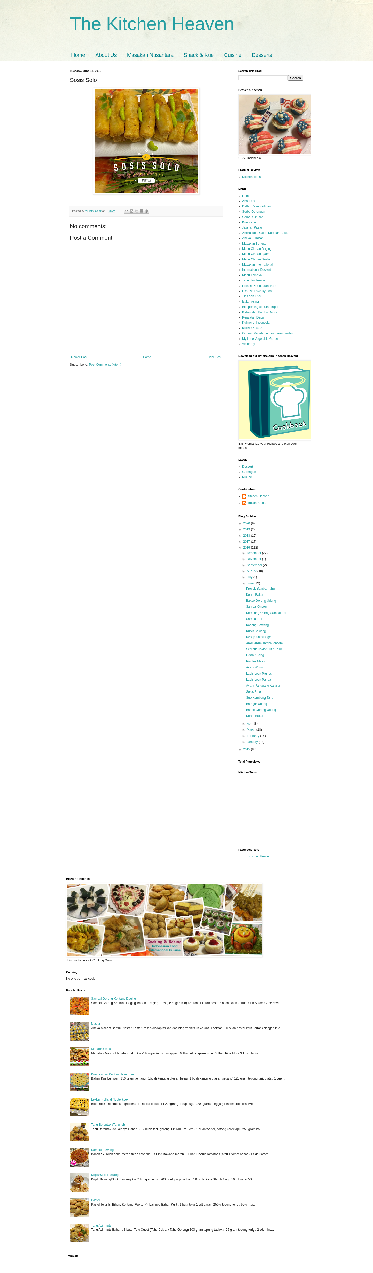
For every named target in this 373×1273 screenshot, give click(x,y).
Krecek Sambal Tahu (260, 588)
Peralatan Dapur (253, 317)
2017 (247, 541)
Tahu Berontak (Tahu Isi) (108, 1124)
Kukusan (248, 477)
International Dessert (256, 270)
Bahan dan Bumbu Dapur (259, 312)
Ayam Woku (254, 667)
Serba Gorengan (253, 211)
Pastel (95, 1200)
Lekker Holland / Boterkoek (109, 1099)
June (250, 583)
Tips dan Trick (251, 296)
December (254, 553)
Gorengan (249, 472)
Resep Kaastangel (258, 637)
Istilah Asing (250, 301)
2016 (247, 547)
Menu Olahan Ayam (255, 254)
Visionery (248, 344)
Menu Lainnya (252, 275)
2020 (247, 523)
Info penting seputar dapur (260, 307)
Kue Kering (249, 222)
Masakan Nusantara (150, 55)
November (254, 559)
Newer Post (79, 357)
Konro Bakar (254, 595)
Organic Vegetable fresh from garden (267, 333)
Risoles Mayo (255, 661)
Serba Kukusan (252, 217)
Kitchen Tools (251, 177)
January (253, 742)
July (250, 577)
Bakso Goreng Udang (261, 601)
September (255, 565)
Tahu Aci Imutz (101, 1225)
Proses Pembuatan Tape (259, 286)
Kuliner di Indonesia (255, 322)
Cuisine (232, 55)
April (250, 723)
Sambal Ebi (254, 619)
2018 (247, 535)
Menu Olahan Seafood (257, 259)
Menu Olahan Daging (256, 249)
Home (78, 55)
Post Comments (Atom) (105, 364)
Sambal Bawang (102, 1150)
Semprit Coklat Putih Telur (264, 649)
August (252, 571)
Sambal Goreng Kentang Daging (113, 998)
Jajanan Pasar (252, 227)
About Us (106, 55)
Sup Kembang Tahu (259, 698)
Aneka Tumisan (253, 238)
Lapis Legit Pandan (259, 679)
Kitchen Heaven (258, 496)
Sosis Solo (253, 692)
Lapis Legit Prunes (259, 673)
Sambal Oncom (257, 606)
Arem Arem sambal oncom (264, 643)
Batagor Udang (256, 704)
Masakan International (257, 264)
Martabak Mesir (102, 1049)
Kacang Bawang (257, 625)
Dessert (247, 466)
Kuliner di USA (252, 328)
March (251, 729)
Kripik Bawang (256, 631)
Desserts (262, 55)
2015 (247, 749)
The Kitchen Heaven (152, 24)
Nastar (95, 1024)
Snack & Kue (199, 55)
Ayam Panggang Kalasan (263, 685)
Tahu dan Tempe (253, 280)
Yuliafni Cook (256, 503)
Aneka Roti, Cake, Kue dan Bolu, (265, 233)
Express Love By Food (258, 291)
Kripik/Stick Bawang (105, 1175)
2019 (247, 529)
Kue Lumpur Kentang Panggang (113, 1074)
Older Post (214, 357)
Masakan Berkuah (254, 243)
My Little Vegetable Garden (261, 339)
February (253, 736)
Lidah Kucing (255, 655)
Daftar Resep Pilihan (256, 206)
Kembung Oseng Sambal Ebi (266, 613)
